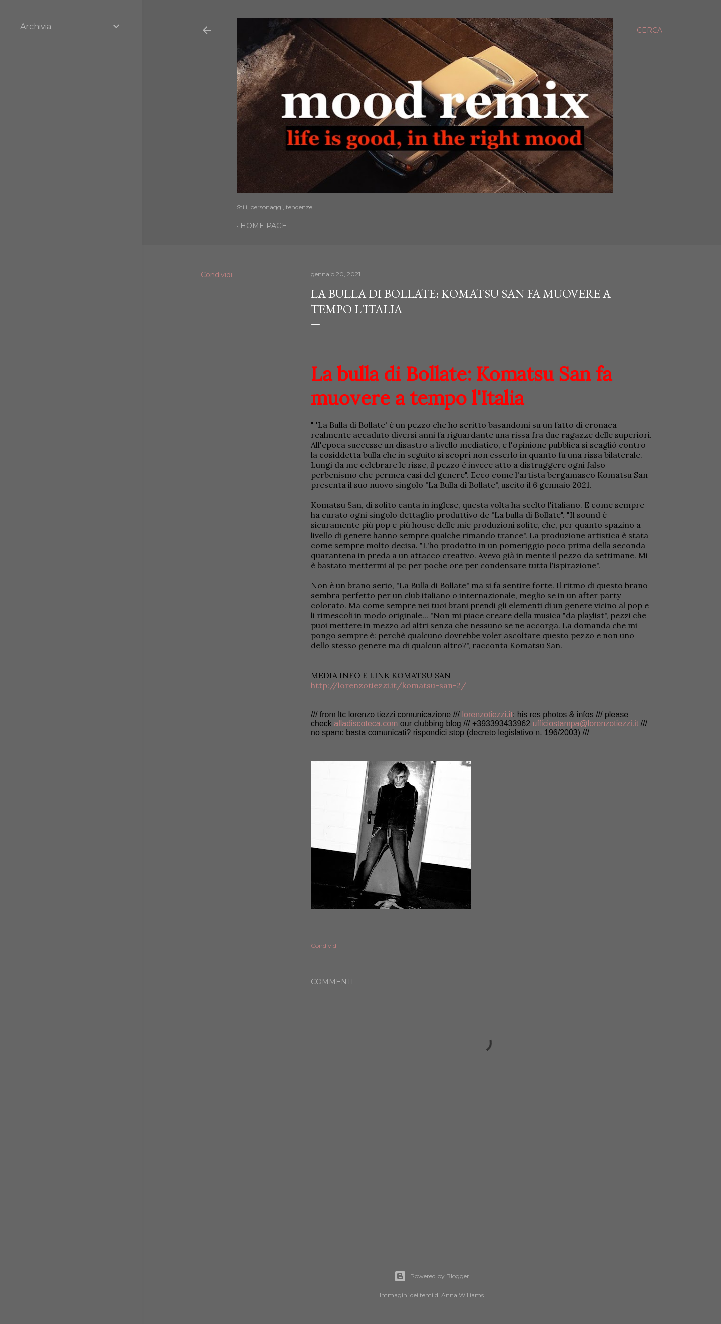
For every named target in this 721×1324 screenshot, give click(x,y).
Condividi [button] (216, 274)
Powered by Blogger (431, 1276)
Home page (263, 225)
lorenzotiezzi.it (487, 714)
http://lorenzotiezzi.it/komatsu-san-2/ (388, 685)
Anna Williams (462, 1295)
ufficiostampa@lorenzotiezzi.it (586, 723)
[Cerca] (649, 30)
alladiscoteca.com (366, 723)
